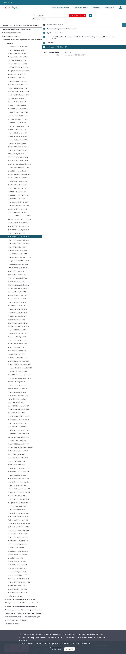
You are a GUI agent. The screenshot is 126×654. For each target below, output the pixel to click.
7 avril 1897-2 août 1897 (16, 402)
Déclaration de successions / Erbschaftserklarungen (22, 617)
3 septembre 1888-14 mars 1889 (18, 326)
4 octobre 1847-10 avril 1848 (17, 119)
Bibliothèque (109, 7)
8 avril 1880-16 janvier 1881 (17, 275)
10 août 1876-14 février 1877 (17, 254)
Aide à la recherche (40, 19)
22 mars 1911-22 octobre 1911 (18, 537)
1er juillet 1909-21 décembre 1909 (19, 523)
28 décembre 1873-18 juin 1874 (18, 237)
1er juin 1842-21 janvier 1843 (17, 88)
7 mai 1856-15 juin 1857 (16, 154)
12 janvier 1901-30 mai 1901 (17, 440)
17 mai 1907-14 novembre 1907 (18, 510)
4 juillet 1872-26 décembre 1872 (18, 226)
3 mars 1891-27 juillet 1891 (17, 347)
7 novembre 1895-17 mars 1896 (18, 389)
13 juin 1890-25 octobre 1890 (17, 340)
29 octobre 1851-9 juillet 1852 (17, 136)
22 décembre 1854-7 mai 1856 (18, 150)
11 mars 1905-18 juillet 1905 (17, 485)
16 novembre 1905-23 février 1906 (19, 492)
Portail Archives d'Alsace (60, 7)
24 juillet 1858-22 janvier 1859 (18, 161)
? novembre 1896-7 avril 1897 (17, 399)
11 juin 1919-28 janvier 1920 (17, 572)
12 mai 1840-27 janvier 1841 (17, 81)
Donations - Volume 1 (12, 624)
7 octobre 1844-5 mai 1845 (16, 98)
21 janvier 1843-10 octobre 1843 (18, 91)
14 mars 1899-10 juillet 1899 (17, 423)
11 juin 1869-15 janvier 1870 (17, 212)
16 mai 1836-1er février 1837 (17, 64)
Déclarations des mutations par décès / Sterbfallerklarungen (24, 613)
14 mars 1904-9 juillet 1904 (17, 475)
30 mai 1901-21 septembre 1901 (18, 444)
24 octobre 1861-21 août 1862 (17, 178)
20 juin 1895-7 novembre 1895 (18, 385)
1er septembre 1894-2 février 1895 (19, 378)
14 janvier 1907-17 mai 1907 (17, 506)
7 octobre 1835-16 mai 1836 (17, 60)
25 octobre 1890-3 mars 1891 (17, 344)
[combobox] (77, 15)
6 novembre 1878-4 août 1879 (17, 268)
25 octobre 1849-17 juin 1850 (17, 129)
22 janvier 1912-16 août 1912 (17, 544)
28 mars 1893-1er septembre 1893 (19, 364)
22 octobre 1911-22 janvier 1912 (18, 541)
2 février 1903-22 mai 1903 (16, 461)
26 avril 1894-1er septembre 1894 (19, 375)
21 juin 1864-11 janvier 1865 (17, 188)
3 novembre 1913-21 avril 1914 (18, 554)
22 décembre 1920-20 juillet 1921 (19, 582)
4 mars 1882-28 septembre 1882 (18, 285)
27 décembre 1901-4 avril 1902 (18, 451)
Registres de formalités (11, 36)
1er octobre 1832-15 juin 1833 (18, 46)
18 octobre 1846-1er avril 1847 (18, 112)
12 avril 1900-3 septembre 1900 (18, 434)
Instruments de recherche (12, 33)
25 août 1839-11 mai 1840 (16, 78)
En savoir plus (56, 649)
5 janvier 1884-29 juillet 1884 (17, 295)
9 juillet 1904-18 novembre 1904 (18, 478)
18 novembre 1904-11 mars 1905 (18, 482)
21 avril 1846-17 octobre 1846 (17, 109)
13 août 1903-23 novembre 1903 (18, 468)
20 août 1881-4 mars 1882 (16, 281)
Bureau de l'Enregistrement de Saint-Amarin (17, 29)
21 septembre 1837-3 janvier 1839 (19, 71)
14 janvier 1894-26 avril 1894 (17, 371)
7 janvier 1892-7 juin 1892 (16, 354)
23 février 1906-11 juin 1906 (17, 496)
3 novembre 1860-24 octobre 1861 (19, 174)
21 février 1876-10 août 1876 (17, 250)
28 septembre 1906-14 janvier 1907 (19, 503)
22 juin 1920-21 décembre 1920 (18, 579)
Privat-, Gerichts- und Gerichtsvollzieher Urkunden (22, 603)
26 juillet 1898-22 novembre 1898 (19, 416)
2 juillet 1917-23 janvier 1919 (17, 565)
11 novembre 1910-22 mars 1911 (18, 534)
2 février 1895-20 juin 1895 (16, 382)
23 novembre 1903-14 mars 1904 (18, 472)
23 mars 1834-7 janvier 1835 (17, 53)
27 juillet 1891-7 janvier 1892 (17, 351)
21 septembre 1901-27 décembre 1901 (20, 447)
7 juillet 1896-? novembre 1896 (18, 396)
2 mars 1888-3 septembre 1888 (18, 323)
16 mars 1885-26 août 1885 (17, 302)
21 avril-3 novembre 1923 (16, 586)
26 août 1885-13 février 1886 (17, 306)
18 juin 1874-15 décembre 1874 (18, 240)
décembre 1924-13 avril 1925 (17, 592)
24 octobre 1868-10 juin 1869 (17, 209)
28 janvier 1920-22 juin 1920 (17, 575)
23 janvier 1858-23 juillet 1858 (18, 157)
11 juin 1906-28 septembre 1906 (18, 499)
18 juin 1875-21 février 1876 (17, 247)
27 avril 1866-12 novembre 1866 (18, 195)
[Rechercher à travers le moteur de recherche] (52, 16)
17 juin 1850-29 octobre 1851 (17, 133)
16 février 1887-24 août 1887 (17, 316)
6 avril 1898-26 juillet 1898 (16, 413)
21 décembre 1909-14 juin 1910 (18, 527)
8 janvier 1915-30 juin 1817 (17, 561)
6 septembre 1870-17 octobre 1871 (19, 219)
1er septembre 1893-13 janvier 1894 (20, 368)
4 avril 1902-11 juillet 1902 (16, 454)
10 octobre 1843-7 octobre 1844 (18, 95)
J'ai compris (69, 649)
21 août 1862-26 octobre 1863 (17, 181)
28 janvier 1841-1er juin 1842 (17, 85)
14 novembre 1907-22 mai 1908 (18, 513)
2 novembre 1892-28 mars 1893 (18, 361)
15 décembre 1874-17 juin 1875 (18, 243)
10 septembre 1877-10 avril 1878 (18, 261)
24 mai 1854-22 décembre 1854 (18, 147)
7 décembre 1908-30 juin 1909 (18, 520)
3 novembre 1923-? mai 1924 (17, 589)
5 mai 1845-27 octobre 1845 (17, 102)
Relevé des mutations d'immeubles (16, 620)
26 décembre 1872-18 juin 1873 (18, 230)
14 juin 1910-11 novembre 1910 (18, 530)
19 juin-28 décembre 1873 (16, 233)
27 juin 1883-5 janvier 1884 (17, 292)
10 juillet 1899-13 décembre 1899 (19, 427)
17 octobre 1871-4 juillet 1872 (17, 223)
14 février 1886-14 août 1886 (17, 309)
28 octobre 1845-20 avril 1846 (17, 105)
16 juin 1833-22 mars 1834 (16, 50)
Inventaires (96, 7)
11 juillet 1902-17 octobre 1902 (18, 458)
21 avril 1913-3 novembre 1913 (18, 551)
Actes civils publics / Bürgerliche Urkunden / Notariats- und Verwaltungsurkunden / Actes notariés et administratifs (24, 40)
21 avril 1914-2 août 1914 (16, 558)
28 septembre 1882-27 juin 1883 (18, 288)
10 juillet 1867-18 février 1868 (17, 202)
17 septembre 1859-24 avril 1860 (18, 167)
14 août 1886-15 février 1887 (17, 313)
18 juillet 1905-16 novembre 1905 (19, 489)
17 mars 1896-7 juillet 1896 (17, 392)
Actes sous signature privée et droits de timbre (21, 606)
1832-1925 (9, 43)
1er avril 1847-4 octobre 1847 (17, 116)
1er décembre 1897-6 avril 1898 (18, 409)
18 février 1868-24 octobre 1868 (18, 205)
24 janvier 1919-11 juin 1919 (17, 568)
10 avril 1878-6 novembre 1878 (18, 264)
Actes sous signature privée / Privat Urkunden (20, 599)
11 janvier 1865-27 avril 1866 (17, 192)
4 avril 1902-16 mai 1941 (14, 596)
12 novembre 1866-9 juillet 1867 (18, 199)
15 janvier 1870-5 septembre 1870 (19, 216)
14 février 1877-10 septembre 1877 (19, 257)
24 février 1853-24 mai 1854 (17, 143)
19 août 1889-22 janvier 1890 (17, 333)
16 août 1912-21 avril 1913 (16, 548)
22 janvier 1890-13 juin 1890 (17, 337)
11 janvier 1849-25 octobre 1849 (18, 126)
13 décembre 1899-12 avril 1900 (18, 430)
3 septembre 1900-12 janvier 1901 (19, 437)
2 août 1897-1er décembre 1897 (18, 406)
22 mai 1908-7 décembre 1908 (18, 516)
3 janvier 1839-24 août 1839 (17, 74)
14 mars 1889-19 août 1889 (17, 330)
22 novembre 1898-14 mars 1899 (18, 420)
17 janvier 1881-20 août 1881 (17, 278)
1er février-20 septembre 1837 (18, 67)
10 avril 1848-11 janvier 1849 (17, 123)
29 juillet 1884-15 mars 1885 (17, 299)
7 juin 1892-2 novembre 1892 (17, 357)
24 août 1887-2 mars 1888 (16, 319)
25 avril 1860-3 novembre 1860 (18, 171)
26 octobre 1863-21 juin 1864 (17, 185)
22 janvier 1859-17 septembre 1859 (19, 164)
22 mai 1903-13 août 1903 (16, 465)
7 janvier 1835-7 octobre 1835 (17, 57)
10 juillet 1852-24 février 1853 (17, 140)
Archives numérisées (81, 7)
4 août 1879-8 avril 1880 (16, 271)
